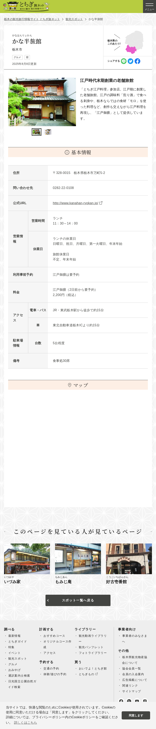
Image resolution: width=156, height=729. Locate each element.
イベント (14, 652)
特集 (11, 647)
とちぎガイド (17, 641)
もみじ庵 (63, 581)
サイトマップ (131, 691)
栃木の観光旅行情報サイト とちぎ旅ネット (32, 19)
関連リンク (130, 685)
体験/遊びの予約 (54, 674)
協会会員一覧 (131, 668)
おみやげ (14, 670)
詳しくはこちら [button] (25, 722)
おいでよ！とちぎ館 (93, 668)
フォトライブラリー (93, 652)
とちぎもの (86, 674)
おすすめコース (54, 635)
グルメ (13, 664)
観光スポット (74, 19)
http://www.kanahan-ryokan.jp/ (75, 203)
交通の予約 (51, 668)
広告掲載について (134, 679)
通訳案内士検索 (19, 675)
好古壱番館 (116, 581)
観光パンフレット (91, 647)
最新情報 (14, 635)
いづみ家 (12, 581)
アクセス (49, 652)
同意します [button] (136, 715)
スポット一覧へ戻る (78, 600)
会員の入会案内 (133, 674)
